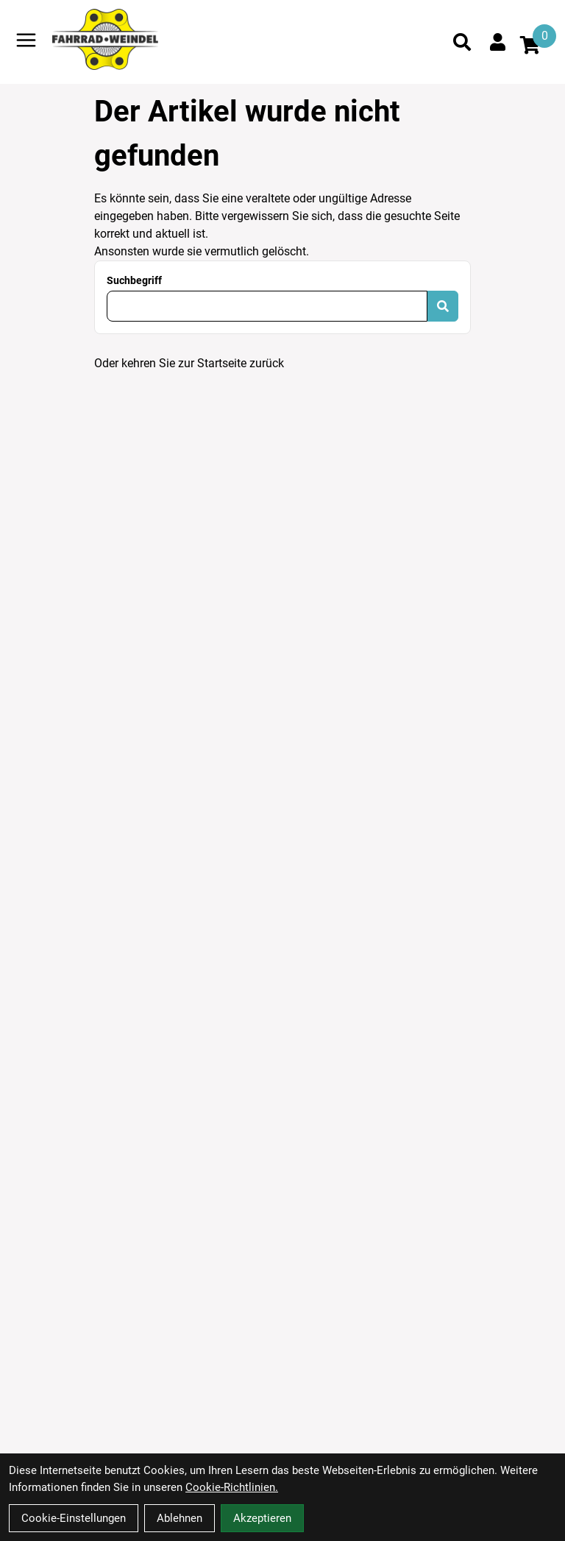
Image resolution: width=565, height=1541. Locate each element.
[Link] (26, 40)
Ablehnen (179, 1518)
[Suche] (462, 42)
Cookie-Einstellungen (73, 1518)
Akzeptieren (262, 1518)
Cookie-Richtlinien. (231, 1487)
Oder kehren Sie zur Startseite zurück (189, 363)
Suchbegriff (134, 280)
